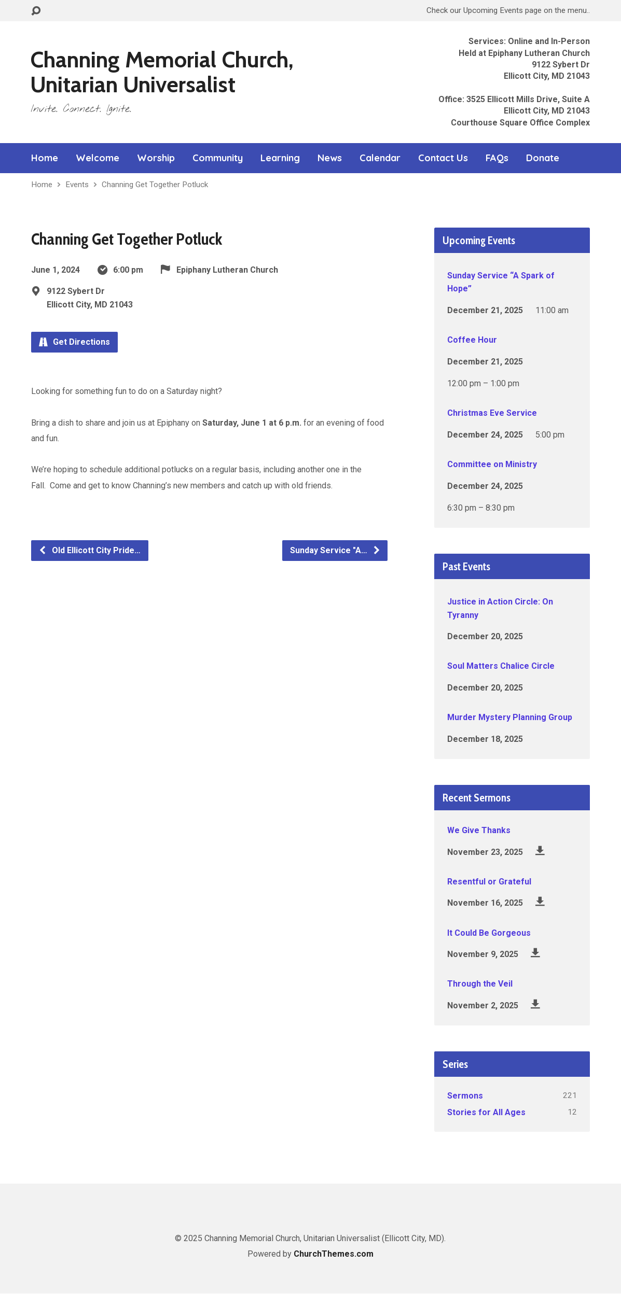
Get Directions (74, 342)
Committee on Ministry (492, 464)
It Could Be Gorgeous (489, 933)
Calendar (380, 158)
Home (44, 158)
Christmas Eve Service (492, 413)
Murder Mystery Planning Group (509, 717)
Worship (156, 158)
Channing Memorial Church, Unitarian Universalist (162, 72)
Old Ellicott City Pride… (89, 550)
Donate (542, 158)
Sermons (465, 1096)
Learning (280, 158)
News (330, 158)
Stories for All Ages (486, 1112)
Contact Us (443, 158)
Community (217, 158)
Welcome (97, 158)
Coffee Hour (472, 340)
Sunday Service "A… (335, 550)
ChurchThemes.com (334, 1254)
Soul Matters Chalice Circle (501, 666)
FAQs (497, 158)
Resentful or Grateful (489, 882)
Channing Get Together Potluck (155, 184)
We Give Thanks (478, 830)
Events (77, 184)
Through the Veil (480, 984)
